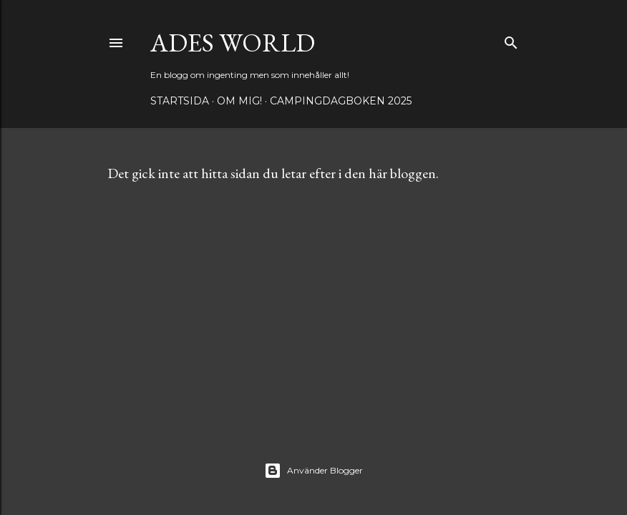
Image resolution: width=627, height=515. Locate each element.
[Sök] (511, 40)
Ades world (232, 42)
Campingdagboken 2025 (341, 100)
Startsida (179, 100)
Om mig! (239, 100)
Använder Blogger (313, 470)
